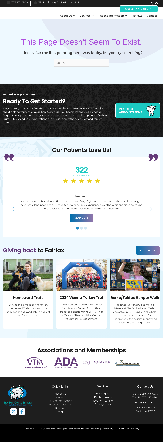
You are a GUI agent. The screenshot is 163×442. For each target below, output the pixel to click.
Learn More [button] (147, 250)
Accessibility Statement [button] (112, 429)
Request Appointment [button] (138, 9)
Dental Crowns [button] (103, 397)
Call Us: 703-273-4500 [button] (145, 394)
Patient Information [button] (112, 16)
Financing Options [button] (60, 404)
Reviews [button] (137, 15)
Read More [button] (81, 218)
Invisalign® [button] (102, 393)
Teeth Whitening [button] (103, 401)
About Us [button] (67, 16)
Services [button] (87, 16)
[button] (152, 3)
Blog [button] (60, 412)
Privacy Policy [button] (134, 429)
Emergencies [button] (103, 404)
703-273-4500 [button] (19, 2)
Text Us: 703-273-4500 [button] (145, 397)
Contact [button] (152, 15)
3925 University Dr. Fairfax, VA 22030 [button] (59, 2)
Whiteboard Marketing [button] (87, 429)
